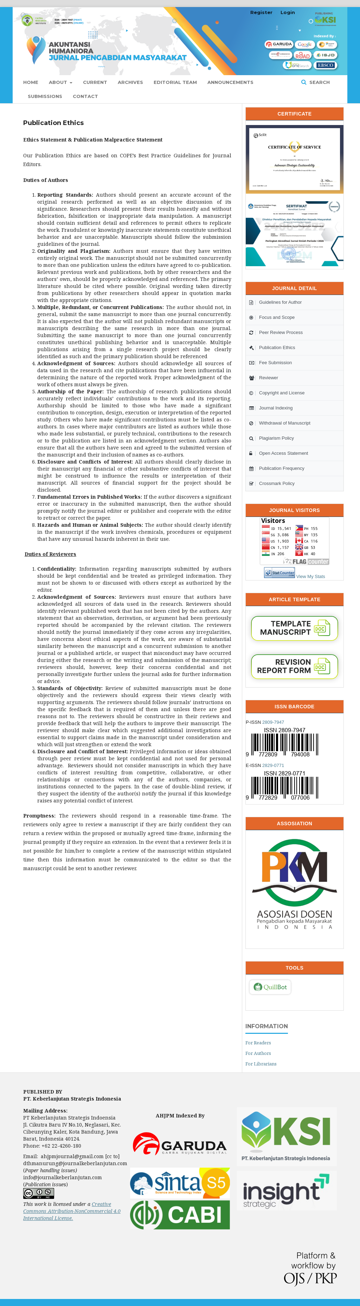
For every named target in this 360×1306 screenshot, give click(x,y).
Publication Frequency (276, 468)
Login (288, 12)
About (59, 82)
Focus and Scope (272, 317)
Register (261, 12)
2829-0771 (273, 765)
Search (319, 82)
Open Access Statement (278, 453)
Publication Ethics (272, 347)
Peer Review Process (276, 332)
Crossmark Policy (272, 483)
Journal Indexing (270, 408)
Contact (85, 96)
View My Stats (310, 576)
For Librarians (261, 1064)
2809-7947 (273, 722)
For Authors (258, 1053)
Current (95, 82)
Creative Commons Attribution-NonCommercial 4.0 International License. (72, 1211)
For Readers (258, 1042)
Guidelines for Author (275, 302)
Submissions (45, 96)
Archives (130, 82)
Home (30, 82)
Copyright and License (276, 392)
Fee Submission (270, 362)
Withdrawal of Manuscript (279, 423)
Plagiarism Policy (271, 438)
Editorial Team (175, 82)
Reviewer (263, 377)
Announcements (230, 82)
